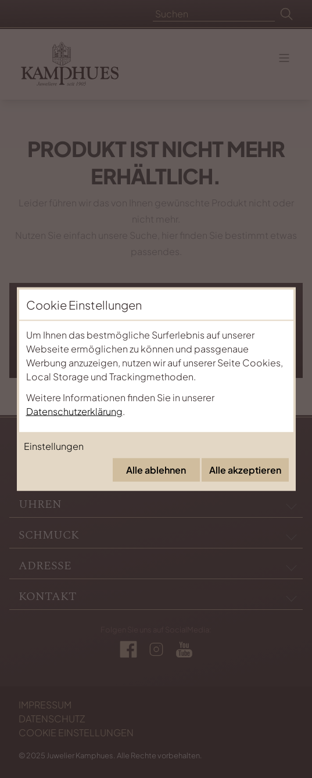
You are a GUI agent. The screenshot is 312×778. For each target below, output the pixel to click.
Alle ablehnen (156, 470)
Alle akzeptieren (245, 470)
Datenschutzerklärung (74, 411)
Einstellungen (54, 446)
